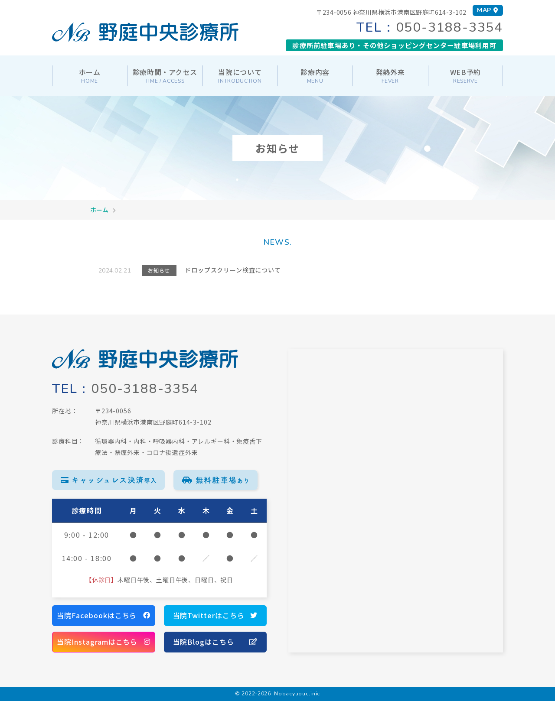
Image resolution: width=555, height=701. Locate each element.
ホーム (90, 76)
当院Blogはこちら (215, 642)
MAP (487, 10)
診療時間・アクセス (165, 76)
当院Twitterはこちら (215, 615)
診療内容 (315, 76)
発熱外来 (390, 76)
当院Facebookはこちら (103, 615)
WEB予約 (465, 76)
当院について (239, 76)
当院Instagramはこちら (103, 642)
